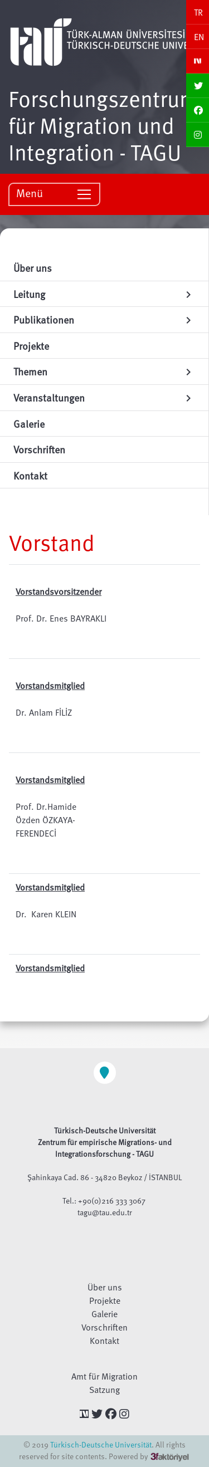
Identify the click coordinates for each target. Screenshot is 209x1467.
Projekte (104, 1300)
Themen (104, 371)
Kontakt (104, 1340)
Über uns (105, 1287)
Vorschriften (104, 1327)
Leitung (104, 293)
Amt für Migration (104, 1376)
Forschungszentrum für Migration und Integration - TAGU (102, 124)
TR (198, 12)
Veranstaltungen (104, 397)
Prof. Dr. (31, 806)
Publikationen (104, 319)
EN (199, 36)
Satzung (104, 1389)
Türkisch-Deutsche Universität (101, 1444)
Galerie (104, 1314)
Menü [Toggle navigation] (54, 193)
